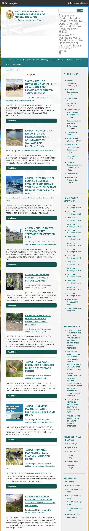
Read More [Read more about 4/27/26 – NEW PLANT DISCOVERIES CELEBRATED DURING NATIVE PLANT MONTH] (12, 362)
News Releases (19, 66)
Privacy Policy (22, 520)
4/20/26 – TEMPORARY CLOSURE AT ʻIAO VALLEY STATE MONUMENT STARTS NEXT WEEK (40, 467)
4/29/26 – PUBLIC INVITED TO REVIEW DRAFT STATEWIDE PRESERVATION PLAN (40, 199)
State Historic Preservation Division (43, 210)
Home (8, 26)
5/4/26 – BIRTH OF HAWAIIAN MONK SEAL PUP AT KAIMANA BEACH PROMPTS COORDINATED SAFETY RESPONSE (40, 53)
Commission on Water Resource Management (74, 78)
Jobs (53, 26)
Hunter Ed (35, 432)
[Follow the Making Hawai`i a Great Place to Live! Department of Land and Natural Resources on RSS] (63, 15)
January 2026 (72, 427)
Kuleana (61, 26)
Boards (36, 26)
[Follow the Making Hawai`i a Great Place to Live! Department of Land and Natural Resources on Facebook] (66, 15)
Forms (78, 26)
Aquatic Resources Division (71, 49)
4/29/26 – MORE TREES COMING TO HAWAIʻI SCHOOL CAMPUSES (37, 243)
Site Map (8, 515)
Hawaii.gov (9, 3)
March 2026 (71, 417)
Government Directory (79, 3)
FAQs (8, 30)
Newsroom (17, 30)
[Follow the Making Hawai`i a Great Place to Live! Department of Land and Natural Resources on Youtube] (69, 15)
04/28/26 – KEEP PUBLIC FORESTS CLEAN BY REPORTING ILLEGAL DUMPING (38, 286)
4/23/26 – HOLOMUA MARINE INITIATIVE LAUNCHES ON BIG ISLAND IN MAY (40, 376)
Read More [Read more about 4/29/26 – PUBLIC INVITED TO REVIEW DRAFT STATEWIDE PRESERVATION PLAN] (12, 230)
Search (80, 11)
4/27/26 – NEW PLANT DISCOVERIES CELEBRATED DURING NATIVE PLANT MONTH (39, 332)
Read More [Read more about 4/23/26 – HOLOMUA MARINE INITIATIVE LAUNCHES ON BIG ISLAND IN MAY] (12, 406)
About (16, 26)
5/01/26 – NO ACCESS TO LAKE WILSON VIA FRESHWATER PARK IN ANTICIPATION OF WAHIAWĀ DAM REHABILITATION (38, 104)
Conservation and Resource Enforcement (74, 89)
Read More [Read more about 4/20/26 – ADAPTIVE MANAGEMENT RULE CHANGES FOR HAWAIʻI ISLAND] (12, 452)
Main (46, 476)
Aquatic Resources (31, 164)
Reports (70, 26)
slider (27, 66)
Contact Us (8, 511)
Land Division (72, 122)
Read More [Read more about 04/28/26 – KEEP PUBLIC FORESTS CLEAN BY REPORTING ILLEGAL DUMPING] (12, 318)
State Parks (49, 116)
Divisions (27, 26)
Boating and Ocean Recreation (72, 66)
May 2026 (71, 409)
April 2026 (71, 413)
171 (34, 499)
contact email (39, 514)
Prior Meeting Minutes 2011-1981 (73, 267)
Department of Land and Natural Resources (30, 15)
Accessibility (22, 515)
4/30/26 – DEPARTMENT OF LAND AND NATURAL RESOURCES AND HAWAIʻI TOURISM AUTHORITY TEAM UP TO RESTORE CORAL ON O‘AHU (40, 151)
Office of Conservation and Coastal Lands (74, 130)
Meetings (45, 26)
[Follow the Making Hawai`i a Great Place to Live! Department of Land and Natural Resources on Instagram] (74, 15)
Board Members (73, 451)
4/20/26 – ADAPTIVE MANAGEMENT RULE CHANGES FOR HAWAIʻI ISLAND (37, 420)
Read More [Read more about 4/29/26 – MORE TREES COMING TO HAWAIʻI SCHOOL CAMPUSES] (12, 271)
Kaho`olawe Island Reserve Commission (73, 113)
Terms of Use (23, 511)
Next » (41, 499)
